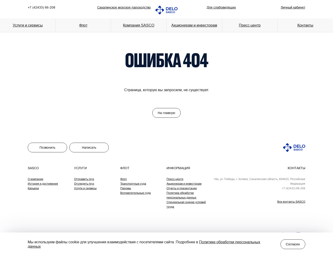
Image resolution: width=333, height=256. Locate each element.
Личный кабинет (293, 7)
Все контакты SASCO (291, 201)
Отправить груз (84, 179)
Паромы (125, 188)
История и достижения (43, 183)
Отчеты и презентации (181, 188)
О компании (35, 179)
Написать (89, 147)
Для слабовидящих (221, 7)
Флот (123, 179)
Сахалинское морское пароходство (124, 7)
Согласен (293, 244)
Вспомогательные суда (135, 193)
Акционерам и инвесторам (194, 25)
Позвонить (47, 147)
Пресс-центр (174, 179)
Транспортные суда (133, 183)
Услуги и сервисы (85, 188)
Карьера (33, 188)
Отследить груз (84, 183)
